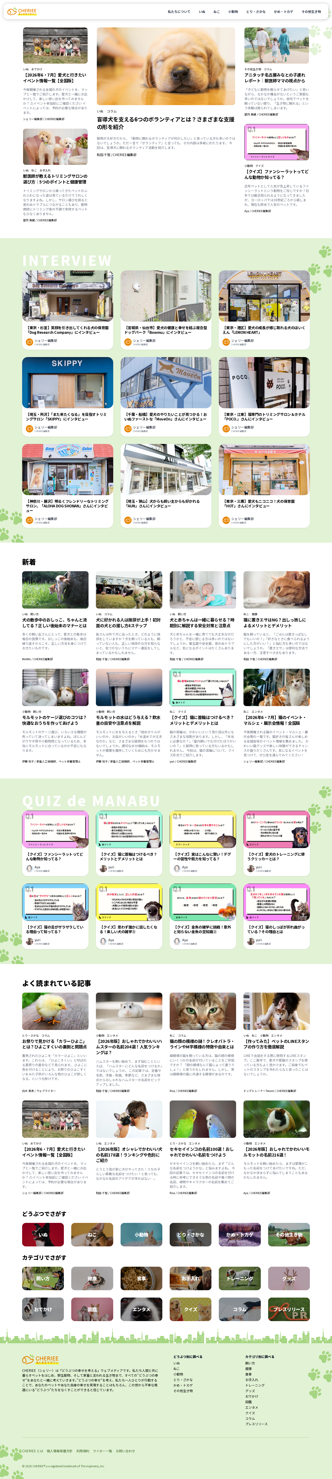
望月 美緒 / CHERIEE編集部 (40, 220)
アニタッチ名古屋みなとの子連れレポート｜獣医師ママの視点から (274, 77)
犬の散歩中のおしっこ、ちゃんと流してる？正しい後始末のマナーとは (54, 622)
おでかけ (36, 69)
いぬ (202, 11)
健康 (254, 614)
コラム (112, 111)
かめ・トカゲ (283, 11)
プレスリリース (256, 1424)
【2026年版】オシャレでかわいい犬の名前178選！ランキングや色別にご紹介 (129, 1154)
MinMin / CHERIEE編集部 (37, 659)
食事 (248, 1374)
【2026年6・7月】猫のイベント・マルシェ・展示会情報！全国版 (275, 720)
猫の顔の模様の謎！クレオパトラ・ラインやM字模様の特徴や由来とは (202, 1044)
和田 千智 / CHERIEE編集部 (116, 154)
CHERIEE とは (32, 1451)
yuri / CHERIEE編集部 (183, 761)
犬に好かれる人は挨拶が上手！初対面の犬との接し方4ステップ (128, 622)
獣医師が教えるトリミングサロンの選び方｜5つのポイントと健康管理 (55, 179)
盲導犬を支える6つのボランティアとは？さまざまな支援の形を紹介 (165, 123)
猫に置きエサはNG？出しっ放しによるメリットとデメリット (274, 622)
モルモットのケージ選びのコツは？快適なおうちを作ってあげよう (54, 720)
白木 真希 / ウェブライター (39, 1091)
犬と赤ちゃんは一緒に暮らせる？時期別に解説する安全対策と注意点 (202, 622)
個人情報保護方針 (60, 1451)
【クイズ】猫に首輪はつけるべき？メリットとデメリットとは (202, 720)
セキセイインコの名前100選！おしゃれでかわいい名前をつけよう (202, 1152)
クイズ (259, 166)
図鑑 (248, 1401)
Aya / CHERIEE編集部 (257, 211)
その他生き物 (311, 11)
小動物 (233, 11)
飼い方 (34, 614)
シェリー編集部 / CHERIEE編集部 (43, 119)
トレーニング (255, 1385)
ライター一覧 (102, 1451)
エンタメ (257, 711)
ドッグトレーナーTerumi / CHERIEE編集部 (269, 1091)
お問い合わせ (125, 1451)
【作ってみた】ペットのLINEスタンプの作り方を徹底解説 (276, 1044)
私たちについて (179, 11)
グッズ (250, 1390)
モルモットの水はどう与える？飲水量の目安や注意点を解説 (128, 720)
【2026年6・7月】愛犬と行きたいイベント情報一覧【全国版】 (54, 77)
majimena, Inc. (95, 1466)
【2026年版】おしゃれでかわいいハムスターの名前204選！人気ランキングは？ (129, 1047)
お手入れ (45, 170)
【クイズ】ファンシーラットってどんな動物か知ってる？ (276, 174)
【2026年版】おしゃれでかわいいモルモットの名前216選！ (276, 1152)
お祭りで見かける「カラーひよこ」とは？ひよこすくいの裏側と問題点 (54, 1044)
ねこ (216, 11)
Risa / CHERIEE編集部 (183, 1091)
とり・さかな (256, 11)
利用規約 (82, 1451)
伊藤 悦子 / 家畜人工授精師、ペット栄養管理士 (51, 761)
